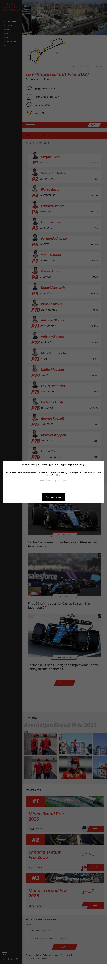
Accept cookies (53, 497)
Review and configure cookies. (53, 480)
